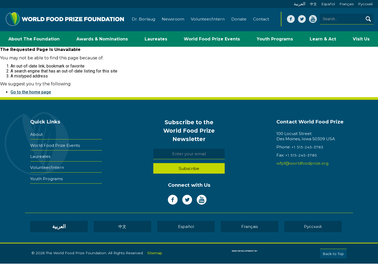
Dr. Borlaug (143, 20)
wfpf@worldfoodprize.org (302, 164)
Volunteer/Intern (208, 20)
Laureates (40, 154)
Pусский (365, 4)
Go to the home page (30, 93)
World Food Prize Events (55, 144)
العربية (299, 4)
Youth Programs (46, 174)
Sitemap (154, 254)
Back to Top (333, 255)
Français (347, 4)
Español (328, 4)
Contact (261, 20)
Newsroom (173, 20)
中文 (313, 4)
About (36, 134)
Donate (238, 20)
